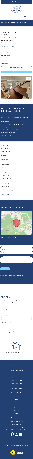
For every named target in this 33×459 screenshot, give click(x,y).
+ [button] (2, 212)
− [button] (2, 214)
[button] (3, 87)
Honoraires (16, 447)
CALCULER (7, 332)
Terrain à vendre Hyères (16, 388)
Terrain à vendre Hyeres (16, 380)
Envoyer (5, 268)
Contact (16, 413)
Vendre (16, 405)
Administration (15, 445)
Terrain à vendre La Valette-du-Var (16, 375)
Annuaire (21, 445)
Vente (16, 399)
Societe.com (25, 444)
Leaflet (30, 234)
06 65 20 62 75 (15, 1)
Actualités (16, 410)
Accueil (2, 22)
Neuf (16, 402)
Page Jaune (26, 445)
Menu (26, 17)
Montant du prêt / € (5, 309)
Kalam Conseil (8, 445)
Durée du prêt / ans (5, 315)
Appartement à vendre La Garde (16, 377)
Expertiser (16, 407)
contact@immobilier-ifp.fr (18, 427)
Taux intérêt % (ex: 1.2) (6, 322)
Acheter (7, 22)
